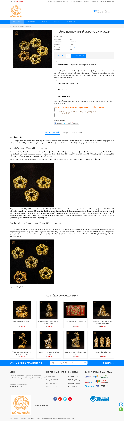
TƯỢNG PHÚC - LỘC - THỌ (102, 352)
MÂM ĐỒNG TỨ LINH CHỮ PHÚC (75, 322)
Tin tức (44, 22)
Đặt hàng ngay (78, 56)
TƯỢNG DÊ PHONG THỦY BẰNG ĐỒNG (48, 353)
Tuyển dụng (71, 22)
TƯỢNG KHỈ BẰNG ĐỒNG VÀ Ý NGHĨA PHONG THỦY (102, 323)
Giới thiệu (31, 22)
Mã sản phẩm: (58, 36)
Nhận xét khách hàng (73, 133)
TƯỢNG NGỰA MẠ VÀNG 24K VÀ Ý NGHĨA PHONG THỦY (22, 353)
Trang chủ (17, 22)
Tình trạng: (57, 47)
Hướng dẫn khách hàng (52, 380)
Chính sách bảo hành (52, 383)
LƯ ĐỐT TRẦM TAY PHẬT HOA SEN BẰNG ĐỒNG (48, 323)
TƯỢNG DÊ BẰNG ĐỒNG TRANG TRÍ (75, 353)
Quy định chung (50, 376)
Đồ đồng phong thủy (74, 383)
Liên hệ (56, 22)
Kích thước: (57, 39)
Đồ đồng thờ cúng (73, 376)
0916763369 (19, 1)
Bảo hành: (57, 44)
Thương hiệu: (58, 42)
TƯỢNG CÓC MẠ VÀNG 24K (21, 322)
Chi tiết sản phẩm (52, 133)
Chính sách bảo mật (51, 386)
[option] (32, 49)
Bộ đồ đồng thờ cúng (74, 380)
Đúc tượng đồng (72, 386)
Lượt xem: (57, 49)
